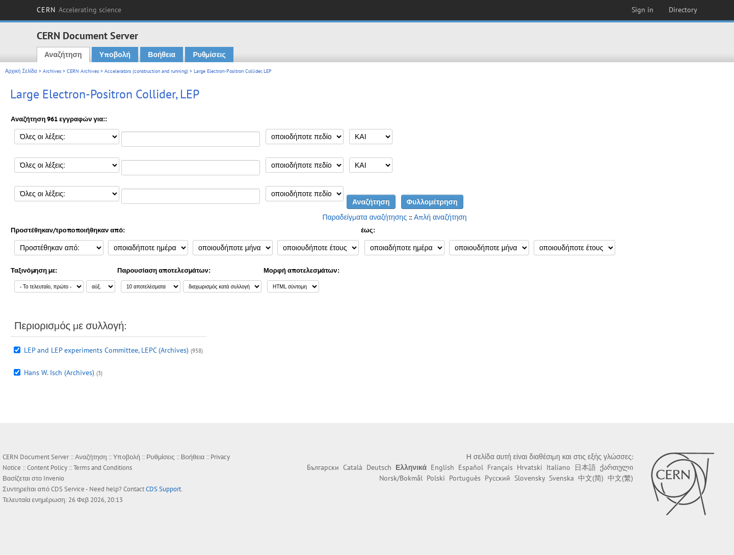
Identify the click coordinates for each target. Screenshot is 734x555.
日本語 (585, 467)
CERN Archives (83, 71)
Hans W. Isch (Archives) (59, 372)
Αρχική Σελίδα (21, 71)
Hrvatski (529, 467)
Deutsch (378, 467)
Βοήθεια (161, 54)
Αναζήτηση (63, 54)
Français (500, 467)
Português (465, 478)
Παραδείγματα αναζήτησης (365, 217)
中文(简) (591, 478)
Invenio (53, 478)
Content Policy (47, 467)
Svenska (561, 478)
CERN (79, 9)
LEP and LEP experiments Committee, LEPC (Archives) (106, 350)
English (442, 467)
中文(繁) (620, 478)
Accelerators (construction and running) (146, 71)
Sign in (642, 9)
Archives (52, 71)
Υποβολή (114, 54)
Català (352, 467)
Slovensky (529, 478)
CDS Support (163, 489)
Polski (436, 478)
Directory (683, 9)
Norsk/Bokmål (401, 478)
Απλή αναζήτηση (440, 217)
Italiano (558, 467)
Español (470, 467)
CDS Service (68, 489)
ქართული (616, 467)
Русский (497, 478)
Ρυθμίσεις (209, 54)
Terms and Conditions (102, 467)
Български (323, 467)
